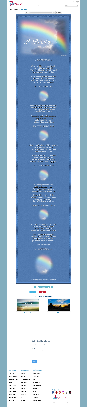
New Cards (36, 394)
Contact (71, 405)
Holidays (35, 397)
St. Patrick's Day (13, 379)
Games (52, 5)
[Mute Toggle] (56, 12)
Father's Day (12, 388)
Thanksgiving (12, 397)
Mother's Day (12, 385)
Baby (22, 397)
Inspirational (36, 373)
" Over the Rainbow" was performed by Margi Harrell (43, 279)
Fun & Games (36, 382)
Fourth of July (12, 391)
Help (68, 405)
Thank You (23, 394)
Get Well (23, 385)
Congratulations (25, 379)
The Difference (59, 313)
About (61, 405)
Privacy (53, 405)
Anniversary (45, 5)
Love (34, 379)
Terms (57, 405)
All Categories (37, 400)
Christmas (11, 400)
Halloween (12, 394)
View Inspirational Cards (43, 296)
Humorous (36, 376)
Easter (10, 382)
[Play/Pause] (26, 12)
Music (64, 405)
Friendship (24, 382)
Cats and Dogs (37, 385)
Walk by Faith (28, 313)
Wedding (23, 400)
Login (73, 1)
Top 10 (34, 391)
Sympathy (23, 391)
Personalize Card (43, 287)
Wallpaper (36, 388)
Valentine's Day (13, 376)
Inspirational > (14, 9)
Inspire (38, 5)
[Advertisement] (43, 325)
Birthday (32, 5)
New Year (11, 373)
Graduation (24, 388)
